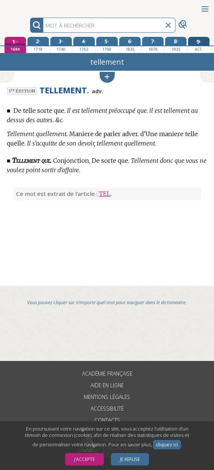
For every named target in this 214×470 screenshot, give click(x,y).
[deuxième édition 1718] (38, 45)
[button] (107, 77)
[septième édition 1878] (153, 45)
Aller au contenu (29, 6)
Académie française (107, 373)
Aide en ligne (107, 385)
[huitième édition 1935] (176, 45)
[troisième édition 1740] (61, 45)
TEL (105, 193)
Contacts (107, 420)
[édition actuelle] (198, 45)
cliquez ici (167, 444)
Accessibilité (107, 408)
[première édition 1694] (15, 45)
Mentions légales (107, 396)
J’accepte (84, 459)
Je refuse (130, 459)
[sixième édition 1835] (130, 45)
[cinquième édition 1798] (107, 45)
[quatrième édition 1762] (84, 45)
